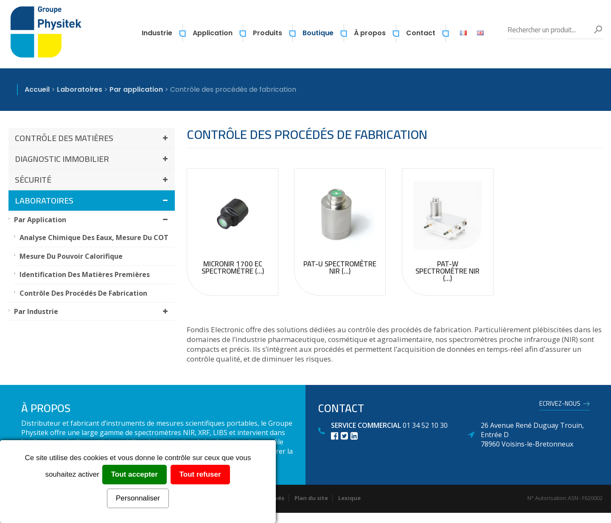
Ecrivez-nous (559, 405)
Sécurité (93, 179)
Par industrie (92, 311)
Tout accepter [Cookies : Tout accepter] (134, 474)
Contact (420, 33)
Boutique (318, 33)
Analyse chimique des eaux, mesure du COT (94, 237)
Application (213, 33)
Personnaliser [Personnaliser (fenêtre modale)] (138, 498)
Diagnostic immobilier (93, 159)
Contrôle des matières (93, 138)
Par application (92, 219)
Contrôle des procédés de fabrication (83, 293)
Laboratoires (93, 200)
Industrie (157, 33)
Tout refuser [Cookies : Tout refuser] (200, 474)
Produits (267, 33)
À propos (370, 33)
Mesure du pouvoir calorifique (71, 256)
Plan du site (311, 498)
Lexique (349, 498)
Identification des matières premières (85, 274)
